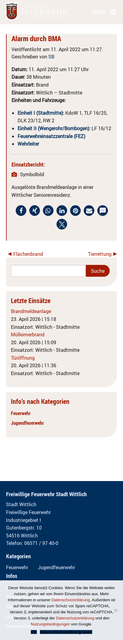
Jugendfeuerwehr (27, 423)
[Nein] (115, 610)
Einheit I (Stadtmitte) (40, 113)
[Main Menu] (113, 11)
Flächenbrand (28, 254)
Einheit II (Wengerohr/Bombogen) (53, 128)
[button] (21, 210)
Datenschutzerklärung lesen (66, 632)
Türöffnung (23, 358)
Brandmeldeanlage (31, 311)
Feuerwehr (21, 413)
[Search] (48, 271)
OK (34, 632)
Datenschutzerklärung (71, 600)
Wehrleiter (28, 143)
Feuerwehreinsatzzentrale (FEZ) (51, 136)
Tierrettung (100, 254)
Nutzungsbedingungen (50, 624)
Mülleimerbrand (27, 334)
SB (51, 56)
